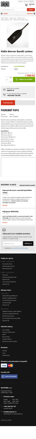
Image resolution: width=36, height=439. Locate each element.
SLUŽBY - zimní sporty (7, 272)
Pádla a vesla (21, 18)
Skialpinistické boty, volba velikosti (11, 311)
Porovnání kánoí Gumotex (9, 300)
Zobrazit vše (5, 284)
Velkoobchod (5, 355)
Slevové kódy (6, 337)
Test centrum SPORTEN (9, 282)
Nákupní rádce (6, 290)
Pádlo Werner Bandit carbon (21, 20)
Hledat (31, 9)
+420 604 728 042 (14, 95)
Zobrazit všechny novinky (27, 185)
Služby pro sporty (7, 258)
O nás (3, 353)
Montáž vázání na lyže (8, 316)
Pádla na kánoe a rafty (6, 20)
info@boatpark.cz (10, 412)
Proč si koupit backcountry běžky (11, 318)
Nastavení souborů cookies (9, 341)
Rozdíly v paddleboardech (9, 298)
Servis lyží (5, 275)
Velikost (3, 69)
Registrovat (27, 1)
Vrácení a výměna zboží (8, 332)
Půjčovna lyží (5, 279)
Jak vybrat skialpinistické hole (10, 313)
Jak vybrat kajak (6, 302)
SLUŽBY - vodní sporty (7, 261)
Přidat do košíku (23, 79)
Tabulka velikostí (6, 339)
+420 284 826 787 (10, 406)
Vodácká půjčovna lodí (8, 266)
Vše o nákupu (6, 330)
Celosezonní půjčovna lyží (9, 277)
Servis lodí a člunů (7, 264)
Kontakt (4, 351)
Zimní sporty (5, 309)
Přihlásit (21, 1)
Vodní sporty (13, 18)
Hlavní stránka (4, 18)
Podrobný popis (8, 103)
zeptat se (10, 90)
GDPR (4, 334)
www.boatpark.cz (8, 414)
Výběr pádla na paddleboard (9, 296)
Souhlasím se (15, 248)
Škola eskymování (7, 268)
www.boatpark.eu (17, 414)
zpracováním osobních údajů (20, 248)
